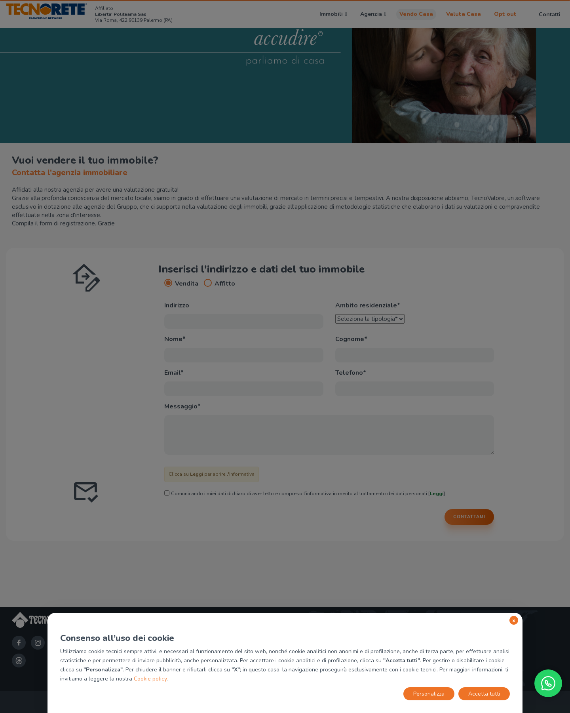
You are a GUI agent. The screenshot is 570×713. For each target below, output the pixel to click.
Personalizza (429, 694)
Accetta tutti (484, 694)
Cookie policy (150, 678)
